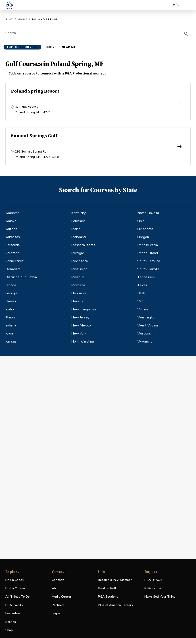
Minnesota (79, 261)
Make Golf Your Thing (159, 597)
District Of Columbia (21, 277)
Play (9, 19)
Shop (9, 630)
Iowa (9, 333)
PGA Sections (108, 597)
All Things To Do (17, 597)
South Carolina (148, 261)
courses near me (61, 47)
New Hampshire (83, 309)
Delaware (13, 269)
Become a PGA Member (115, 580)
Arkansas (12, 237)
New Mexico (81, 325)
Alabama (12, 213)
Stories (10, 622)
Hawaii (10, 301)
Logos (56, 613)
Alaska (10, 221)
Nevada (77, 301)
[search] (186, 33)
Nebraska (78, 293)
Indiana (10, 325)
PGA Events (14, 605)
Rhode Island (147, 253)
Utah (141, 293)
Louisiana (78, 221)
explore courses (22, 47)
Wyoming (144, 341)
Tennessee (146, 277)
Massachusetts (83, 245)
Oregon (143, 237)
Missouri (77, 277)
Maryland (78, 237)
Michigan (78, 253)
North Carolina (82, 341)
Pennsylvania (147, 245)
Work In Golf (107, 588)
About (56, 588)
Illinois (10, 317)
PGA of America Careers (115, 605)
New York (78, 333)
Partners (58, 605)
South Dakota (148, 269)
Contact (58, 580)
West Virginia (147, 325)
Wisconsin (145, 333)
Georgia (11, 293)
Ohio (140, 221)
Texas (142, 285)
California (12, 245)
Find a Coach (14, 580)
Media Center (61, 597)
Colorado (12, 253)
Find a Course (15, 588)
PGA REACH (153, 580)
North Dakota (148, 213)
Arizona (11, 229)
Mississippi (79, 269)
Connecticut (14, 261)
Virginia (142, 309)
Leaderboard (14, 613)
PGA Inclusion (154, 588)
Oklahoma (145, 229)
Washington (146, 317)
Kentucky (78, 213)
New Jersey (80, 317)
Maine (22, 19)
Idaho (9, 309)
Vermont (144, 301)
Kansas (11, 341)
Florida (10, 285)
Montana (78, 285)
